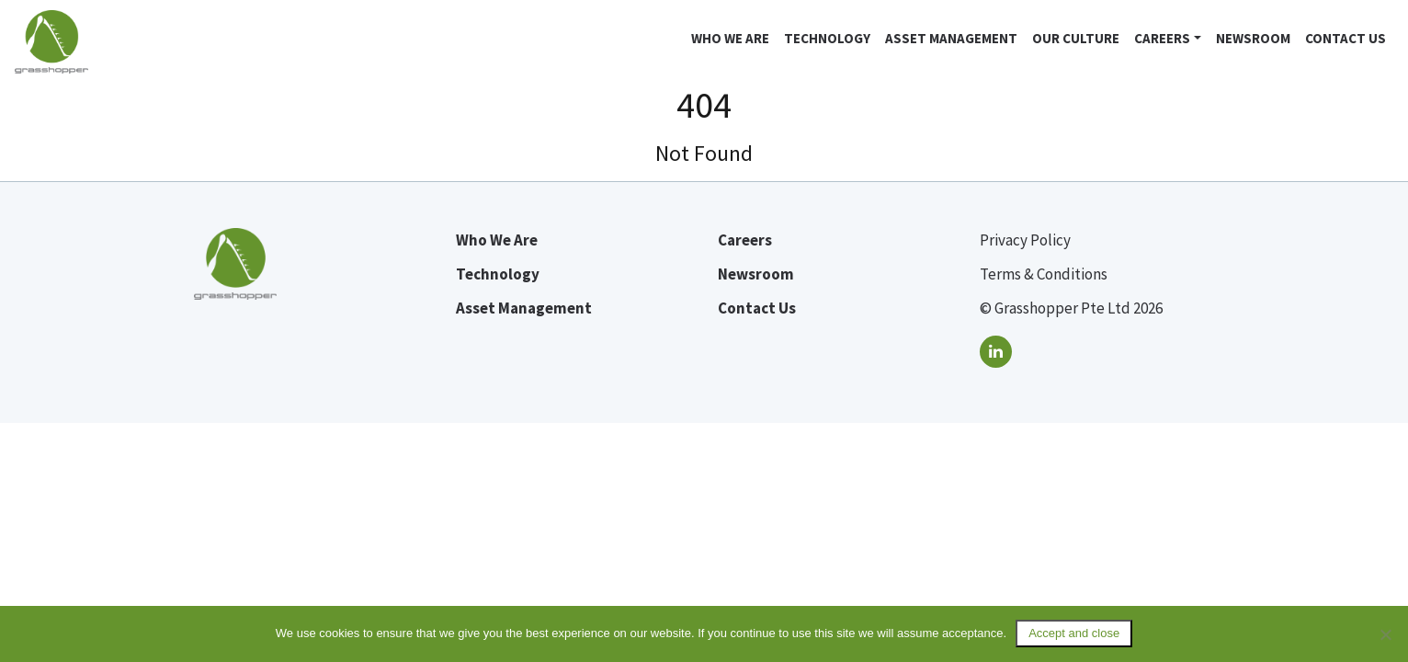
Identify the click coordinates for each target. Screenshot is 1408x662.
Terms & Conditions (1043, 274)
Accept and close (1073, 633)
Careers (1162, 38)
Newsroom (1253, 38)
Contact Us (1345, 38)
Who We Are (497, 240)
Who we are (730, 38)
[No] (1385, 634)
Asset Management (951, 38)
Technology (827, 38)
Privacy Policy (1025, 240)
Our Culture (1075, 38)
